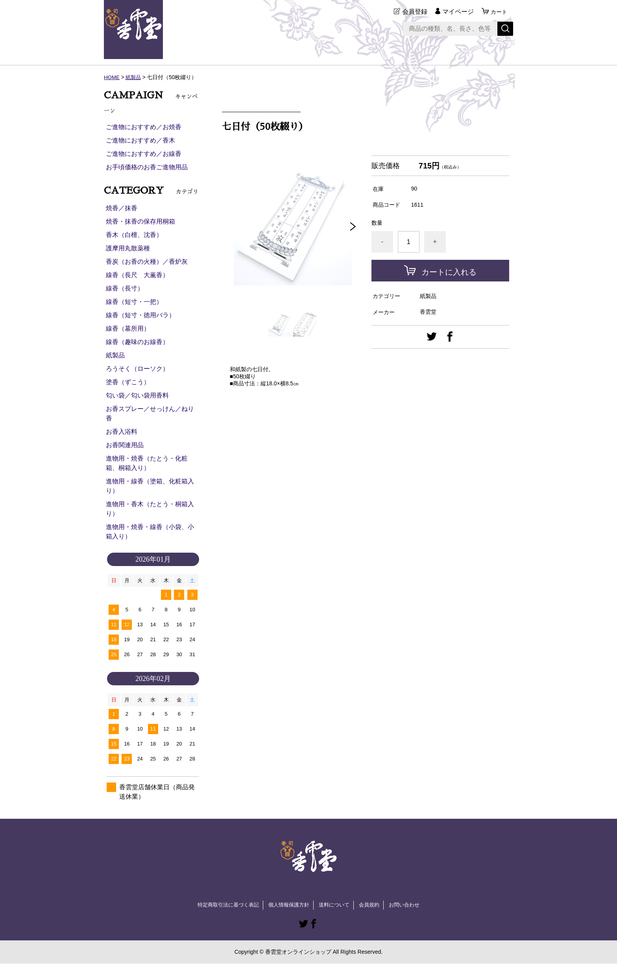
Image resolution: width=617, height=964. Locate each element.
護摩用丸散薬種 (128, 248)
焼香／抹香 (121, 208)
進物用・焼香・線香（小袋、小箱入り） (150, 532)
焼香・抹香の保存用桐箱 (140, 221)
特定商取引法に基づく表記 (223, 905)
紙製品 (134, 77)
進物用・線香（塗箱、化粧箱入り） (150, 486)
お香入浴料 (121, 431)
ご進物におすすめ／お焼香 (143, 127)
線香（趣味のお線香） (137, 342)
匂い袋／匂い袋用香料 (137, 395)
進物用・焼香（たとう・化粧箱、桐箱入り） (147, 463)
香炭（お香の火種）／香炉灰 (147, 261)
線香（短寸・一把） (134, 301)
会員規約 (373, 905)
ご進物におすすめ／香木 (140, 140)
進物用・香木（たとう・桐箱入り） (150, 509)
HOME (112, 77)
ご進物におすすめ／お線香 (143, 153)
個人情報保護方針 (288, 905)
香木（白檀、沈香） (134, 234)
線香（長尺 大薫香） (137, 275)
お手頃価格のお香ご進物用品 (147, 167)
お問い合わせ (410, 905)
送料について (336, 905)
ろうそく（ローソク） (137, 368)
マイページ (455, 11)
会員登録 (412, 11)
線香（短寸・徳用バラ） (140, 315)
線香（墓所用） (128, 328)
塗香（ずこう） (128, 382)
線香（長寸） (125, 288)
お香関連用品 (125, 445)
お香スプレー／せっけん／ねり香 (150, 413)
